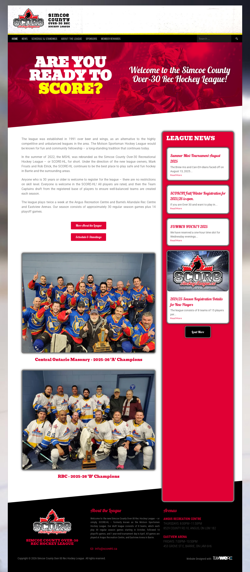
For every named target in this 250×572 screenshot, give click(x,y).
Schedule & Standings (44, 38)
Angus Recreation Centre (182, 519)
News (25, 38)
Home (15, 38)
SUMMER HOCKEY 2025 (189, 226)
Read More (176, 175)
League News (190, 138)
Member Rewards (111, 38)
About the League (71, 38)
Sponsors (91, 38)
